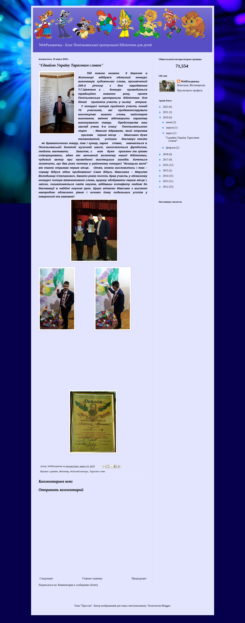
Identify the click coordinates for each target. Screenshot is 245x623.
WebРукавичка (190, 81)
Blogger (166, 605)
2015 (166, 170)
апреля (170, 127)
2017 (166, 159)
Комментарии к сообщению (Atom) (78, 585)
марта (169, 133)
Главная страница (92, 578)
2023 (166, 106)
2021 (166, 112)
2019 (166, 117)
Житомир (64, 471)
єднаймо (53, 471)
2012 (166, 186)
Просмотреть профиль (189, 90)
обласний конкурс (79, 471)
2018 (166, 154)
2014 (166, 175)
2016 (166, 165)
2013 (166, 181)
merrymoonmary (137, 605)
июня (169, 122)
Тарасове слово (97, 471)
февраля (171, 147)
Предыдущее (139, 578)
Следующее (46, 578)
